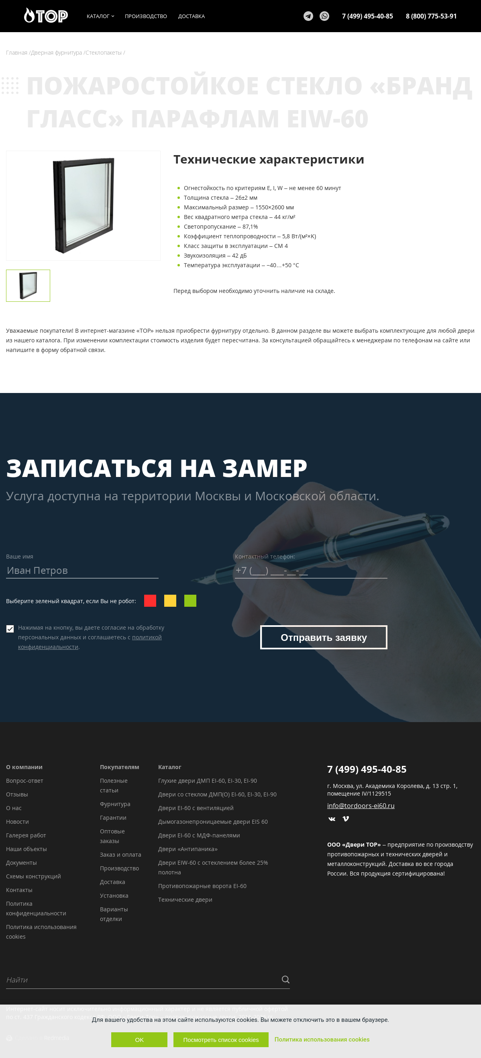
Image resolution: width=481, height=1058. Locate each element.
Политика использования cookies (322, 1039)
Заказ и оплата (120, 854)
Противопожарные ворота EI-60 (202, 886)
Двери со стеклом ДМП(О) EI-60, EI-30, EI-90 (217, 794)
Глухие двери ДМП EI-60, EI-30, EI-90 (207, 780)
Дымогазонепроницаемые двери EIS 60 (213, 821)
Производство (119, 868)
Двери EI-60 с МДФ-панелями (199, 835)
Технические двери (185, 899)
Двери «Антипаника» (188, 849)
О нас (14, 808)
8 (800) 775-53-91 (431, 16)
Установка (114, 895)
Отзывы (17, 794)
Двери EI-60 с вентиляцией (196, 808)
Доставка (112, 882)
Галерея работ (26, 835)
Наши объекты (26, 849)
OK (139, 1039)
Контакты (19, 890)
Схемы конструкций (33, 876)
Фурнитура (115, 804)
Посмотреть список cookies (221, 1039)
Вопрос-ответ (24, 780)
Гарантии (113, 817)
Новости (17, 821)
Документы (21, 862)
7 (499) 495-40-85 (367, 16)
